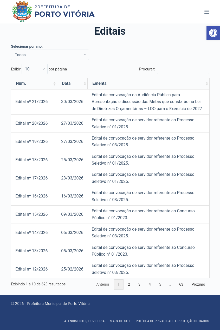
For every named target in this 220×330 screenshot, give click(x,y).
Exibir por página (39, 69)
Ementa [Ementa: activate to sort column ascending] (99, 83)
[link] (213, 33)
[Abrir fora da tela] (206, 11)
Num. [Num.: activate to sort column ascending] (21, 83)
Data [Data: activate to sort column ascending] (66, 83)
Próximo (198, 284)
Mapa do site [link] (120, 321)
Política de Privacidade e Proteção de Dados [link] (172, 321)
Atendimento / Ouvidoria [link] (84, 321)
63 (181, 284)
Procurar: (174, 69)
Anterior (102, 284)
